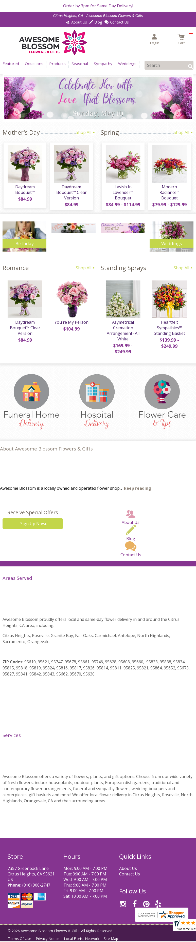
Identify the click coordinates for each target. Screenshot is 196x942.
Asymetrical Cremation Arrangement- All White (122, 332)
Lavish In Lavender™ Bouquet (122, 193)
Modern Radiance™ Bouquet (169, 190)
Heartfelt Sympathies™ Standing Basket (169, 329)
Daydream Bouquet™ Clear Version (71, 193)
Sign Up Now (32, 525)
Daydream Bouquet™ (24, 190)
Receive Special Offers (32, 514)
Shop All (86, 132)
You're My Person (71, 324)
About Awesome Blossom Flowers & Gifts (46, 451)
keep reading (137, 490)
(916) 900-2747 (36, 887)
